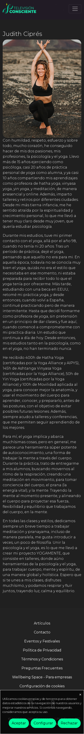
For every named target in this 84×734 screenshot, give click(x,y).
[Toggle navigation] (75, 8)
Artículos (42, 623)
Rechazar (69, 723)
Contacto (42, 632)
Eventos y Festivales (42, 641)
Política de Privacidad (42, 650)
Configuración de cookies (42, 686)
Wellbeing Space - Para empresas (42, 677)
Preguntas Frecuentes (42, 668)
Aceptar (19, 723)
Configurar (43, 723)
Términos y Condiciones (42, 659)
